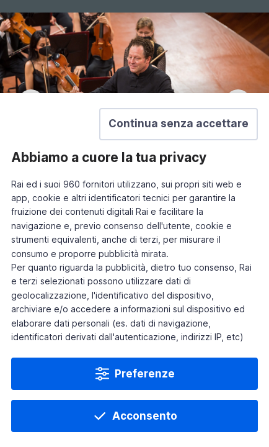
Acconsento (144, 416)
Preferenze (145, 374)
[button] (178, 124)
